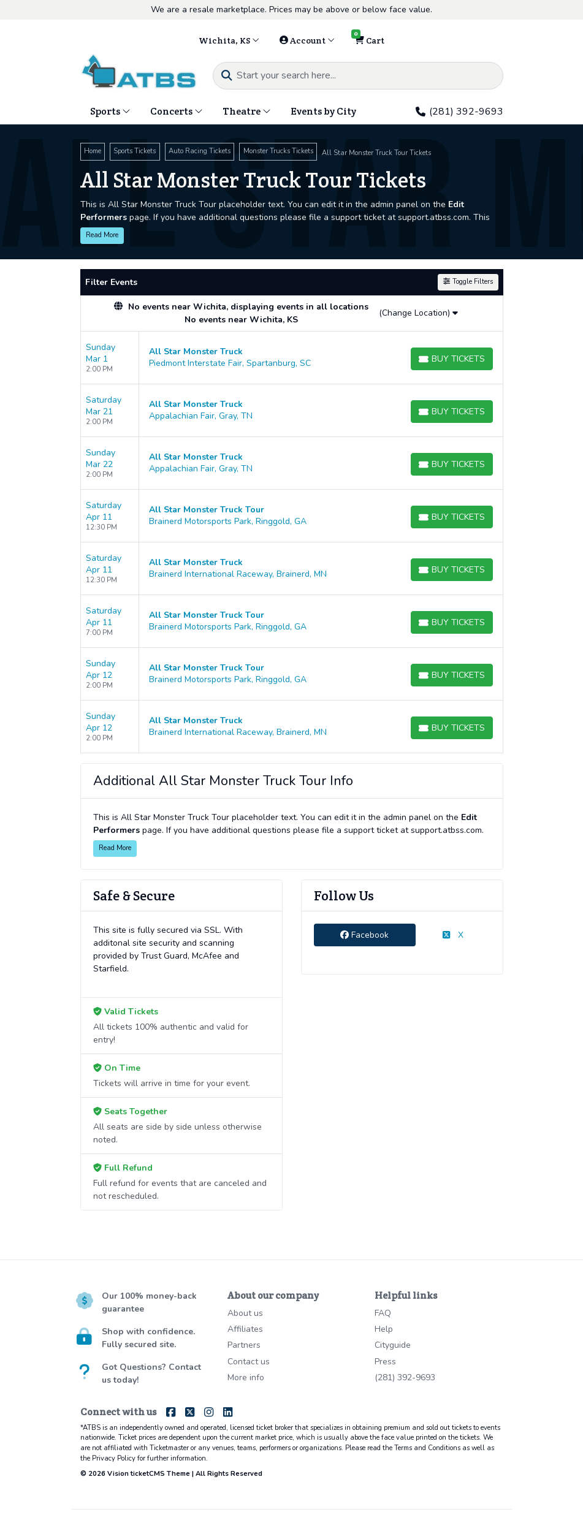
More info (245, 1377)
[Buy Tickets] (452, 359)
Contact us (248, 1361)
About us (245, 1313)
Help (384, 1329)
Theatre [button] (247, 111)
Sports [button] (110, 111)
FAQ (383, 1313)
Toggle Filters (467, 281)
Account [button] (307, 40)
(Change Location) (418, 313)
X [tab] (453, 935)
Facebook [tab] (364, 935)
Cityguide (393, 1345)
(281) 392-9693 (459, 111)
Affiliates (245, 1329)
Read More (102, 235)
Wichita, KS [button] (229, 40)
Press (385, 1361)
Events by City (323, 111)
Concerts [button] (176, 111)
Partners (244, 1345)
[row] (291, 358)
